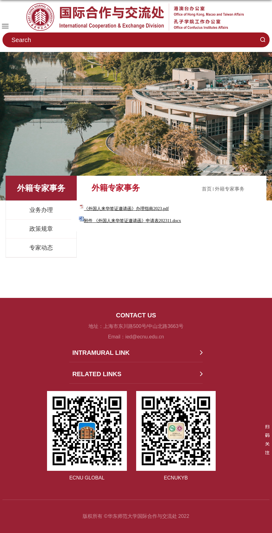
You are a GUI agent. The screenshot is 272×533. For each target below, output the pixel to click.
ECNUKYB (176, 477)
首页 (207, 188)
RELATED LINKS (97, 374)
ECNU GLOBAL (87, 477)
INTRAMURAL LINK (101, 352)
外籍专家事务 (229, 188)
